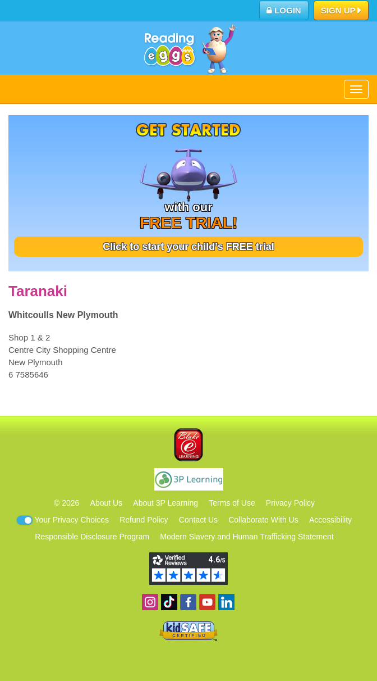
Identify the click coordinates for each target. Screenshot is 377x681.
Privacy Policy (290, 502)
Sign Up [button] (341, 11)
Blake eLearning (188, 444)
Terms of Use (232, 502)
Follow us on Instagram (150, 602)
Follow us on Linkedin (226, 602)
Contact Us (198, 519)
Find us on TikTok (169, 602)
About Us (106, 502)
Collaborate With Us (263, 519)
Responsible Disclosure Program (92, 536)
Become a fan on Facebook (188, 602)
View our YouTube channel (207, 602)
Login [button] (283, 10)
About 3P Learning (165, 502)
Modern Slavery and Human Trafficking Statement (246, 536)
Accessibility (330, 519)
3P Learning (188, 479)
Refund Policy (143, 519)
